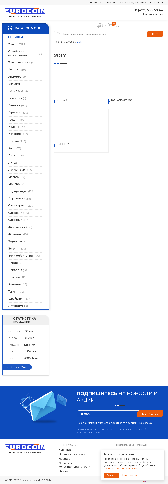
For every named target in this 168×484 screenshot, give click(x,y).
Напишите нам (153, 14)
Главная (58, 41)
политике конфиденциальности (123, 468)
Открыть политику (132, 475)
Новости (96, 2)
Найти (155, 33)
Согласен (111, 475)
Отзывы (111, 2)
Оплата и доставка (133, 2)
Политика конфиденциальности (74, 465)
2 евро (70, 41)
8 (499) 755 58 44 (149, 10)
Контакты (156, 2)
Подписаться (150, 413)
